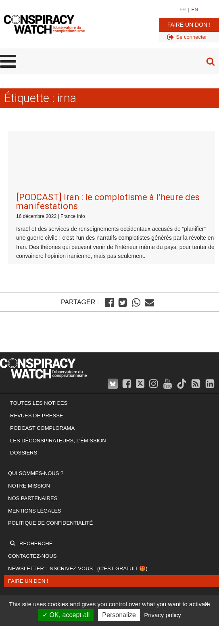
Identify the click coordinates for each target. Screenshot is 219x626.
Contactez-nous (32, 494)
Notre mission (29, 424)
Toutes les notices (38, 341)
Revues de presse (36, 353)
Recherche (35, 481)
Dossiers (23, 390)
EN (195, 10)
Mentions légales (34, 449)
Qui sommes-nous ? (35, 411)
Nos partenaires (32, 436)
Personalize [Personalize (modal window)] (119, 614)
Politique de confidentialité (50, 461)
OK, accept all (66, 614)
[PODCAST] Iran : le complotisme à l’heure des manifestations (108, 139)
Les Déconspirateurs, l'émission (58, 378)
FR (182, 10)
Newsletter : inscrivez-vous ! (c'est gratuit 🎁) (78, 506)
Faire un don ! (189, 24)
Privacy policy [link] (162, 614)
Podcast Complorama (42, 366)
